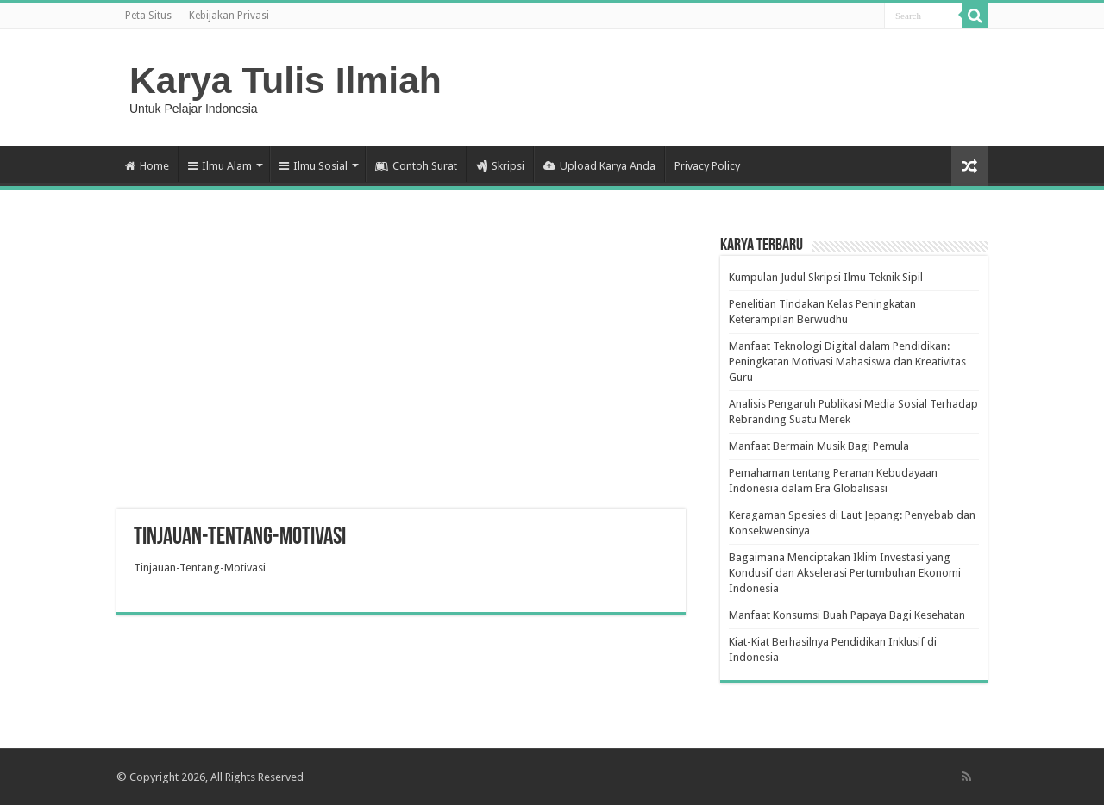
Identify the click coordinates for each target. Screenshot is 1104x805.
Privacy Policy (707, 165)
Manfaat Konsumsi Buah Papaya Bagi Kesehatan (847, 614)
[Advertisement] (401, 370)
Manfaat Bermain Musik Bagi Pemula (819, 446)
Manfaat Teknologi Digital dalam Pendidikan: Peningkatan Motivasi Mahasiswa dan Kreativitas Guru (847, 362)
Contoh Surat (416, 165)
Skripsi (500, 165)
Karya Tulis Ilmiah (285, 80)
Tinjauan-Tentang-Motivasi (200, 567)
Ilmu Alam (220, 165)
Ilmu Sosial (313, 165)
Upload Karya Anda (599, 165)
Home (147, 165)
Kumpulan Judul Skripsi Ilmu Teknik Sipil (826, 277)
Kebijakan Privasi (229, 15)
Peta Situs (148, 15)
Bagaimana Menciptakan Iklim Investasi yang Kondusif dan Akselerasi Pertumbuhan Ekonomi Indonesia (845, 573)
